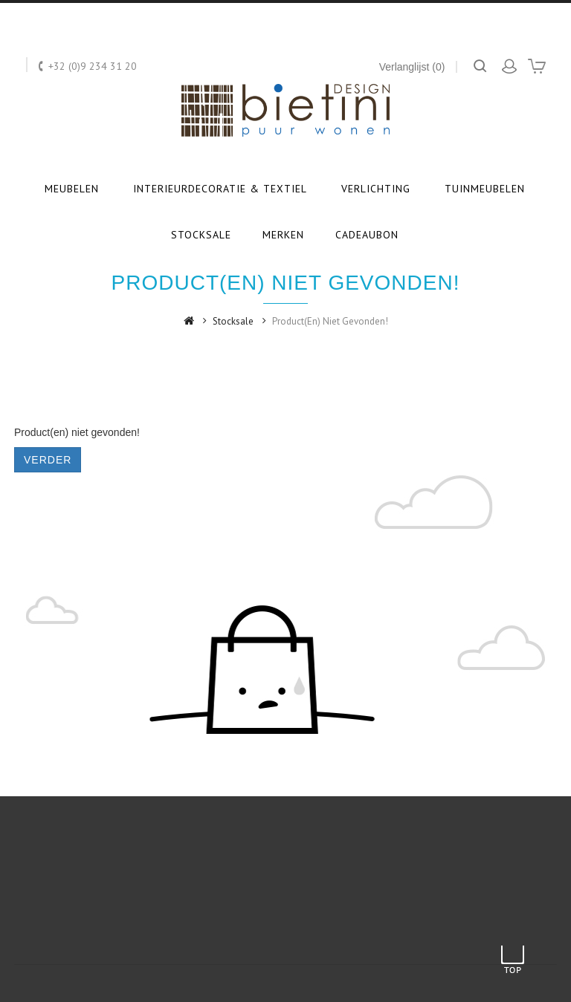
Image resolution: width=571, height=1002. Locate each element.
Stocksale (201, 234)
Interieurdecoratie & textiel (220, 188)
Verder (47, 460)
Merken (283, 234)
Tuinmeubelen (485, 188)
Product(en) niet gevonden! (330, 321)
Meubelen (72, 188)
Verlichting (375, 188)
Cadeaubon (367, 234)
